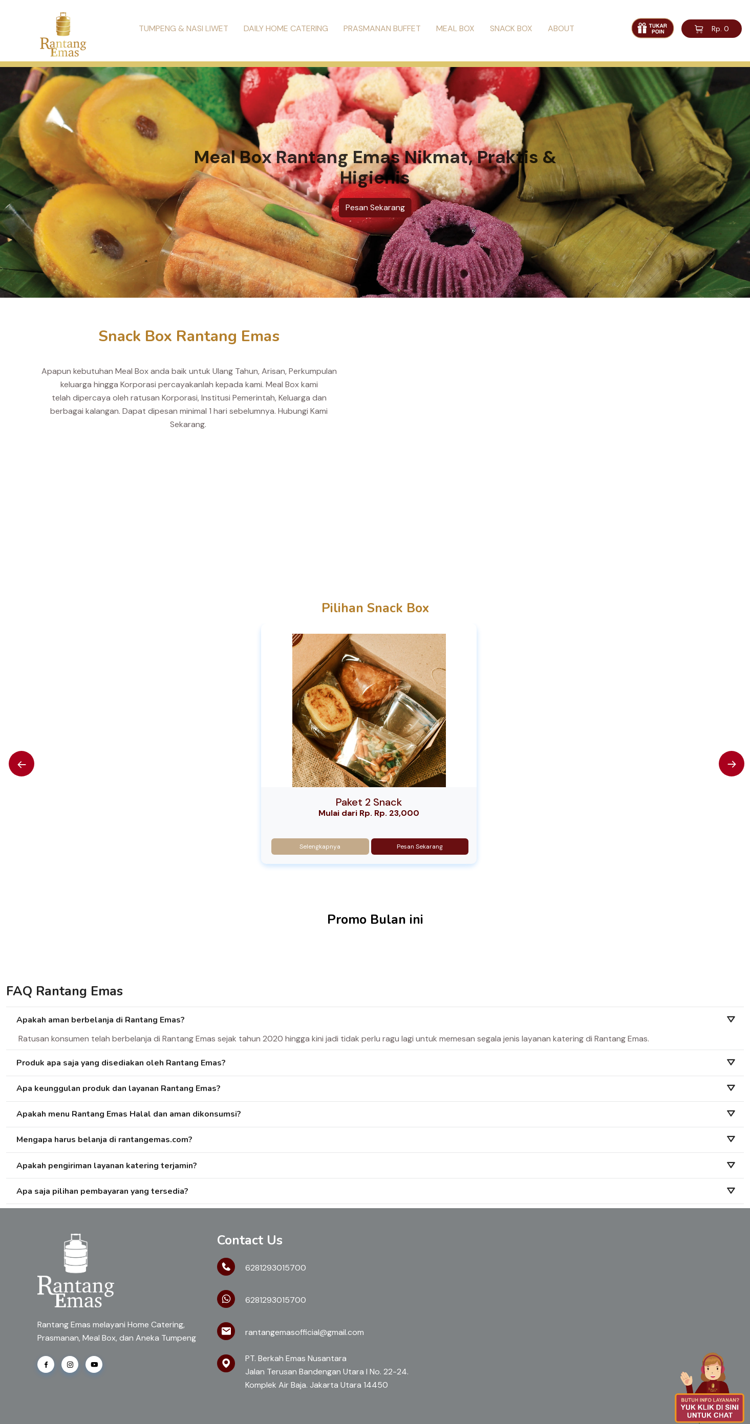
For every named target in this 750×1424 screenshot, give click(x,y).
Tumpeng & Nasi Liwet (183, 28)
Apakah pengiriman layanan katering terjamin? (106, 1165)
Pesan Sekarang (375, 207)
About (561, 28)
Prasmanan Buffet (382, 28)
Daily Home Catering (286, 28)
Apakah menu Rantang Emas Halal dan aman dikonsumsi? (128, 1114)
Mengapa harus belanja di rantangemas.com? (104, 1139)
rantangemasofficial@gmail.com (304, 1332)
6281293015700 (275, 1267)
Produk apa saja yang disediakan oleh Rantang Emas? (121, 1063)
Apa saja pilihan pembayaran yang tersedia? (102, 1191)
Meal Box (455, 28)
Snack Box (511, 28)
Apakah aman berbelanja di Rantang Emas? (100, 1020)
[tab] (375, 1019)
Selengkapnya (319, 846)
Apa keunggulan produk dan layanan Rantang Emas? (118, 1088)
